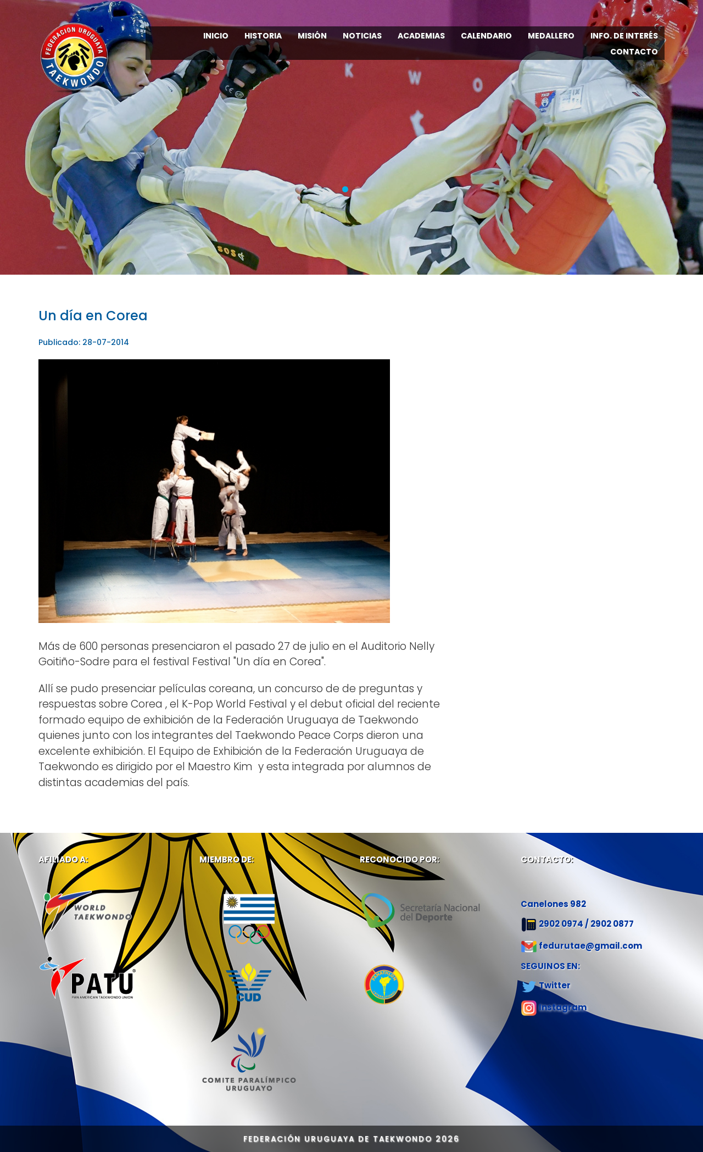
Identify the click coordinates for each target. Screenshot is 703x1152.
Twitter (555, 985)
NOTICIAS (362, 35)
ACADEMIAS (421, 35)
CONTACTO (634, 51)
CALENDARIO (486, 35)
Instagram (563, 1007)
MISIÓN (312, 35)
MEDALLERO (551, 35)
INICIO (215, 35)
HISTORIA (263, 35)
